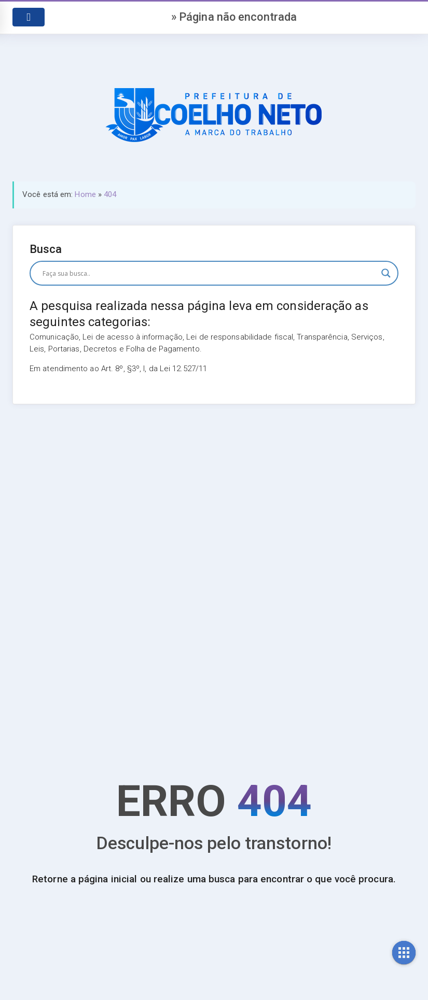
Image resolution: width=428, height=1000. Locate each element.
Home (85, 194)
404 (110, 194)
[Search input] (209, 273)
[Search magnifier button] (386, 273)
